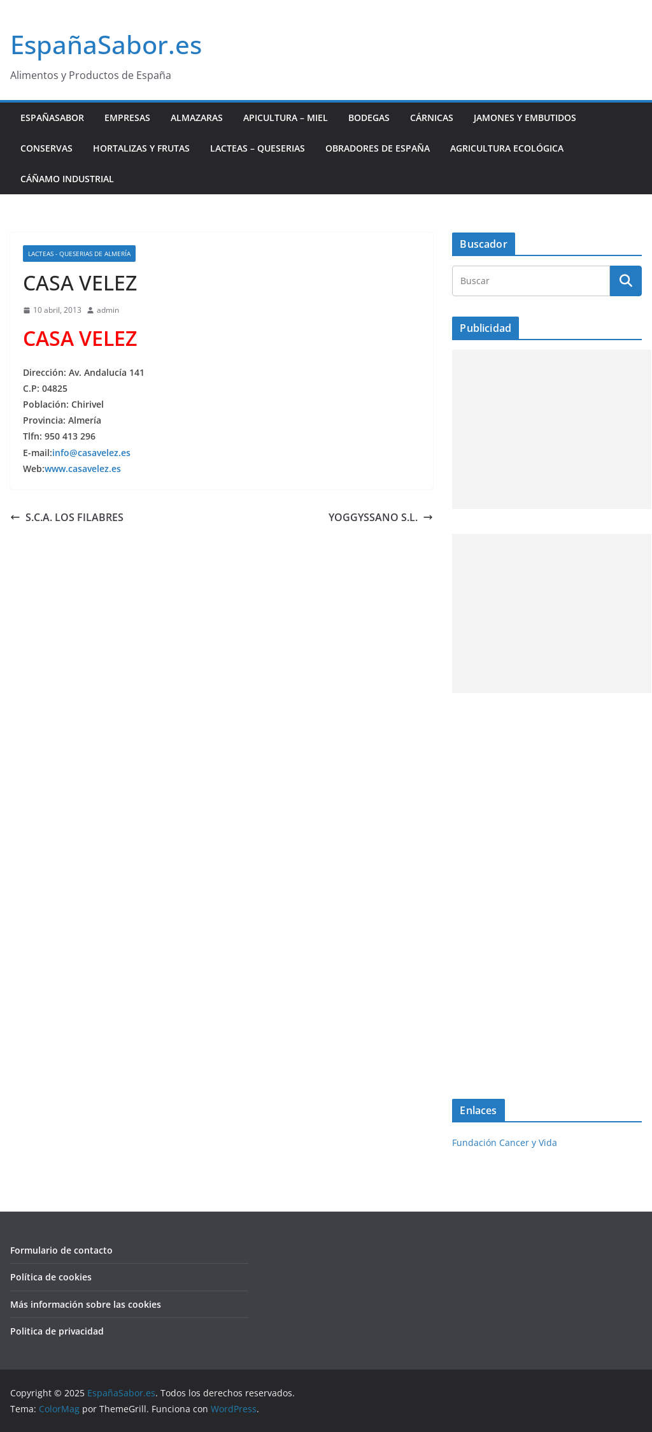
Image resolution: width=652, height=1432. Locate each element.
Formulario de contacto (61, 1250)
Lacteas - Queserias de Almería (79, 253)
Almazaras (197, 117)
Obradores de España (377, 148)
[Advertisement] (551, 429)
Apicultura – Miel (285, 117)
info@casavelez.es (91, 453)
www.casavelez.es (83, 468)
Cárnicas (431, 117)
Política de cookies (51, 1277)
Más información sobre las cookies (85, 1304)
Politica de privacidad (57, 1331)
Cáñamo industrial (67, 179)
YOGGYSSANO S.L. (381, 517)
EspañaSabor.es (106, 44)
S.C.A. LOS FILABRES (67, 517)
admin (108, 309)
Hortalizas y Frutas (141, 148)
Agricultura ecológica (506, 148)
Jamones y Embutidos (525, 117)
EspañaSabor (52, 117)
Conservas (46, 148)
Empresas (127, 117)
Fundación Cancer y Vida (504, 1142)
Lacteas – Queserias (257, 148)
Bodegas (369, 117)
